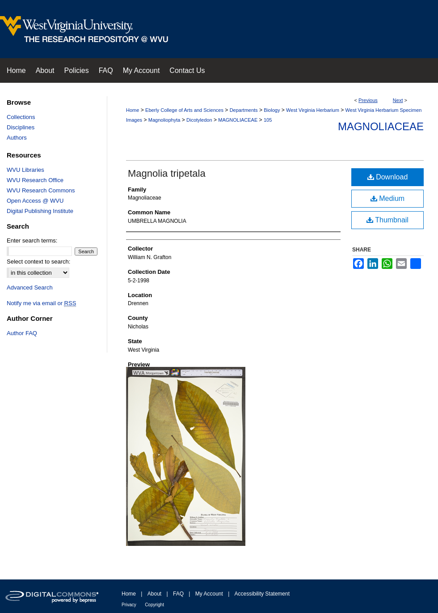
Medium (387, 198)
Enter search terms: (32, 240)
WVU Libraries (25, 169)
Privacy (129, 604)
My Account (209, 594)
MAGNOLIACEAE (237, 120)
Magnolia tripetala (167, 173)
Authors (17, 137)
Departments (244, 110)
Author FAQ (22, 333)
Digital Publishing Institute (40, 211)
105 (268, 120)
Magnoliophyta (164, 120)
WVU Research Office (35, 180)
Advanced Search (30, 287)
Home (132, 110)
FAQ (178, 594)
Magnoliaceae (381, 126)
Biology (272, 110)
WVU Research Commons (41, 190)
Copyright (154, 604)
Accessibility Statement (262, 594)
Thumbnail (387, 220)
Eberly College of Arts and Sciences (184, 110)
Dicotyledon (199, 120)
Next (398, 100)
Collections (21, 117)
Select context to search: (38, 261)
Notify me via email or (41, 303)
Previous (368, 100)
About (154, 594)
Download (387, 177)
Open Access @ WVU (35, 200)
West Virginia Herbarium (312, 110)
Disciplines (20, 127)
